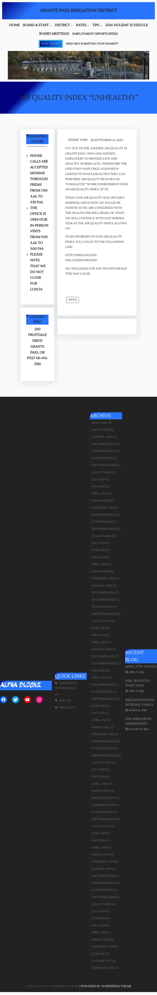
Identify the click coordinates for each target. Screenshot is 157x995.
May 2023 (98, 635)
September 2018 (104, 897)
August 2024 (101, 536)
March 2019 (100, 855)
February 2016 (103, 968)
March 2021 (100, 727)
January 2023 (102, 649)
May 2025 (98, 486)
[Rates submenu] (88, 25)
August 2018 (101, 904)
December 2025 (103, 444)
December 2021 (103, 685)
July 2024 (98, 543)
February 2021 (103, 734)
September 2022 (104, 663)
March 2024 (101, 571)
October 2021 (102, 692)
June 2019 (99, 833)
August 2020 (101, 763)
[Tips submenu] (101, 25)
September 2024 (104, 529)
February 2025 (103, 508)
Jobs (62, 700)
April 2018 (99, 932)
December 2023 (103, 593)
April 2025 (99, 493)
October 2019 (102, 812)
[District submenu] (72, 25)
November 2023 (103, 600)
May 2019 (98, 840)
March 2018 (100, 939)
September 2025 (104, 465)
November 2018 (103, 883)
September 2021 (104, 699)
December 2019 (103, 798)
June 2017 (98, 954)
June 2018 (99, 918)
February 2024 (103, 578)
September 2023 (104, 614)
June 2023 (99, 628)
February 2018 (103, 947)
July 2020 (99, 770)
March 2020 (101, 791)
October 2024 (102, 522)
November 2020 (104, 741)
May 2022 (98, 671)
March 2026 (101, 430)
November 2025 (103, 451)
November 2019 (103, 805)
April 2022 (99, 678)
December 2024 (103, 515)
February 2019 (103, 862)
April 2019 (99, 847)
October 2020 (102, 748)
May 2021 (98, 713)
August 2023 (101, 621)
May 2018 (98, 925)
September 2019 (104, 819)
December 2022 (103, 656)
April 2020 (99, 784)
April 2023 (99, 642)
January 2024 (102, 586)
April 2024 (99, 564)
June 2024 (99, 550)
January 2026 (102, 437)
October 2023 (102, 607)
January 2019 (102, 869)
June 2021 (99, 706)
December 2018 (103, 876)
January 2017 (101, 961)
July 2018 (98, 911)
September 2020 (104, 755)
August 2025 (101, 472)
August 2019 (101, 826)
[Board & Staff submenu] (50, 25)
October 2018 (102, 890)
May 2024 (98, 557)
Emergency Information (66, 685)
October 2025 (102, 458)
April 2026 (99, 423)
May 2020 (99, 777)
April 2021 (99, 720)
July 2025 (98, 479)
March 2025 (100, 501)
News (72, 300)
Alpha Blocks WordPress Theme (52, 986)
